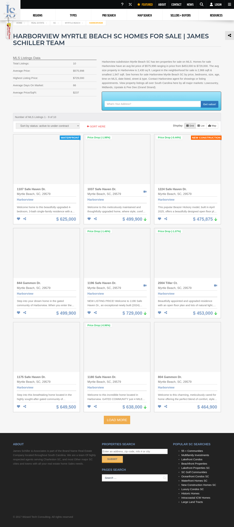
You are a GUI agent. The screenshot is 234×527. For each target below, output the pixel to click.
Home (19, 23)
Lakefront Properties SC (195, 467)
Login (215, 4)
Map (212, 125)
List (201, 125)
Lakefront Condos (191, 459)
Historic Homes (190, 493)
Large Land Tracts (192, 501)
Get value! (209, 104)
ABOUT (162, 4)
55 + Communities (192, 450)
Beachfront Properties (194, 463)
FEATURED (145, 4)
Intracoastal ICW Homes (195, 497)
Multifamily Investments (195, 455)
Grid (190, 125)
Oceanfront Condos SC (195, 476)
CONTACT (176, 4)
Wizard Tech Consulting (36, 516)
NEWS (190, 4)
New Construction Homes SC (198, 484)
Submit (112, 458)
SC (54, 23)
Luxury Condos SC (192, 489)
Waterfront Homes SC (194, 480)
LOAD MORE (117, 420)
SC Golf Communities (194, 472)
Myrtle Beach (72, 23)
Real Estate (37, 23)
